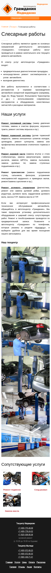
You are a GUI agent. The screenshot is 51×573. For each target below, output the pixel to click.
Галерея (13, 566)
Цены (24, 562)
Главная (9, 562)
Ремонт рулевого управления (18, 187)
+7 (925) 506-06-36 (25, 534)
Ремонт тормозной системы (16, 135)
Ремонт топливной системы (16, 123)
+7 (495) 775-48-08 (25, 528)
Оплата (32, 562)
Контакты (40, 227)
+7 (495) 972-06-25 (25, 550)
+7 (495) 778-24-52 (25, 531)
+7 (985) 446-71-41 (25, 557)
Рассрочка (41, 562)
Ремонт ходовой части (13, 154)
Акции (29, 566)
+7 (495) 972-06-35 (25, 553)
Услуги (17, 562)
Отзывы (21, 566)
